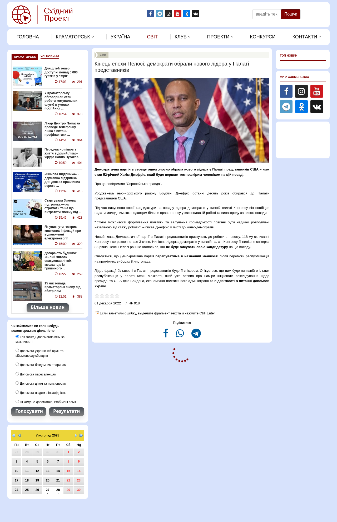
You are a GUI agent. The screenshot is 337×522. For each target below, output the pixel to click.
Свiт (152, 36)
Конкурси (262, 36)
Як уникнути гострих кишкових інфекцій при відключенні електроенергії (62, 232)
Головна (27, 36)
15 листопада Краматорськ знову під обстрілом (62, 286)
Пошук (290, 14)
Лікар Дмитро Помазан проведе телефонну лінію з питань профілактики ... (62, 128)
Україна (120, 36)
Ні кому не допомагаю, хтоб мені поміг (46, 401)
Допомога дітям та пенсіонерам (41, 382)
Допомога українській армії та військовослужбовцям (39, 352)
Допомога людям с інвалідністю (41, 391)
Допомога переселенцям (36, 373)
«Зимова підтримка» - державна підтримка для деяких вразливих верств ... (62, 179)
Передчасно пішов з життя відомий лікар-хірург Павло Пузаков (61, 153)
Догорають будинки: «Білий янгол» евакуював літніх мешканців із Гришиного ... (60, 260)
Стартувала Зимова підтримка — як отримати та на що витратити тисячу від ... (62, 205)
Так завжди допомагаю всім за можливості (40, 338)
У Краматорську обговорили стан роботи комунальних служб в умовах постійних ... (60, 100)
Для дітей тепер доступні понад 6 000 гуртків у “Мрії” (60, 72)
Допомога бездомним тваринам (41, 364)
